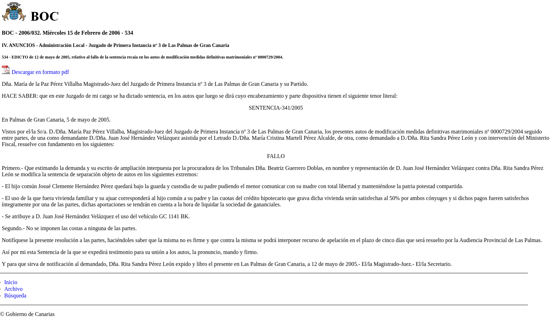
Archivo (13, 289)
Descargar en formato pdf (40, 72)
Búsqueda (15, 295)
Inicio (10, 282)
